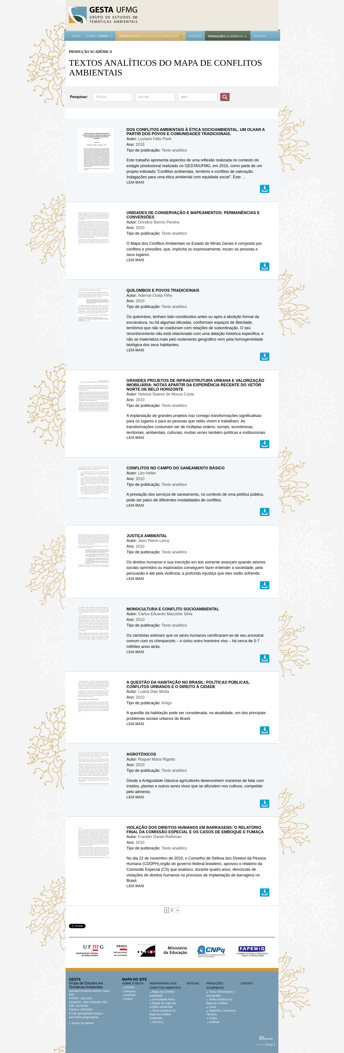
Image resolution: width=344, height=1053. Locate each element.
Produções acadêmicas (215, 985)
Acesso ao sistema (83, 1023)
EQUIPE (130, 987)
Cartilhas (214, 1022)
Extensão (130, 995)
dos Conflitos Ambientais (150, 36)
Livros (212, 1006)
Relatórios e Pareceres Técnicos (221, 1012)
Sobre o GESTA (133, 983)
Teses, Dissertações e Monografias (220, 993)
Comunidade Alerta (163, 999)
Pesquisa (130, 991)
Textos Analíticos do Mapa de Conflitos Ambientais (163, 1014)
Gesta (103, 15)
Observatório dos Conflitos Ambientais (165, 985)
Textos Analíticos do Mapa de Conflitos (219, 1001)
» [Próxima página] (177, 910)
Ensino (129, 998)
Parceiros (157, 1022)
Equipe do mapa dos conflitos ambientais (163, 1005)
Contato (260, 36)
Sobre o (99, 36)
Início (76, 36)
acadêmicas (227, 36)
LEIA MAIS (135, 182)
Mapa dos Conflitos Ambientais (162, 993)
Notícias (195, 36)
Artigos (213, 1018)
